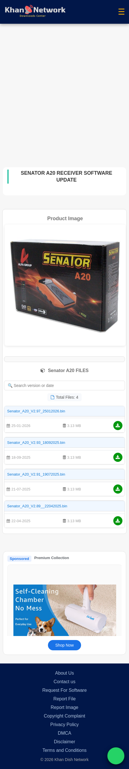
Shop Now (64, 645)
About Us (64, 673)
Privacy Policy (64, 724)
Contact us (64, 681)
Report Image (64, 707)
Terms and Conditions (65, 750)
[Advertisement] (64, 91)
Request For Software (64, 690)
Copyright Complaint (64, 716)
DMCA (64, 733)
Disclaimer (64, 741)
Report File (64, 698)
